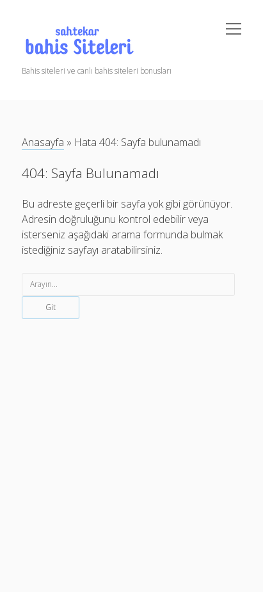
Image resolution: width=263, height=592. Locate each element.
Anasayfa (43, 142)
